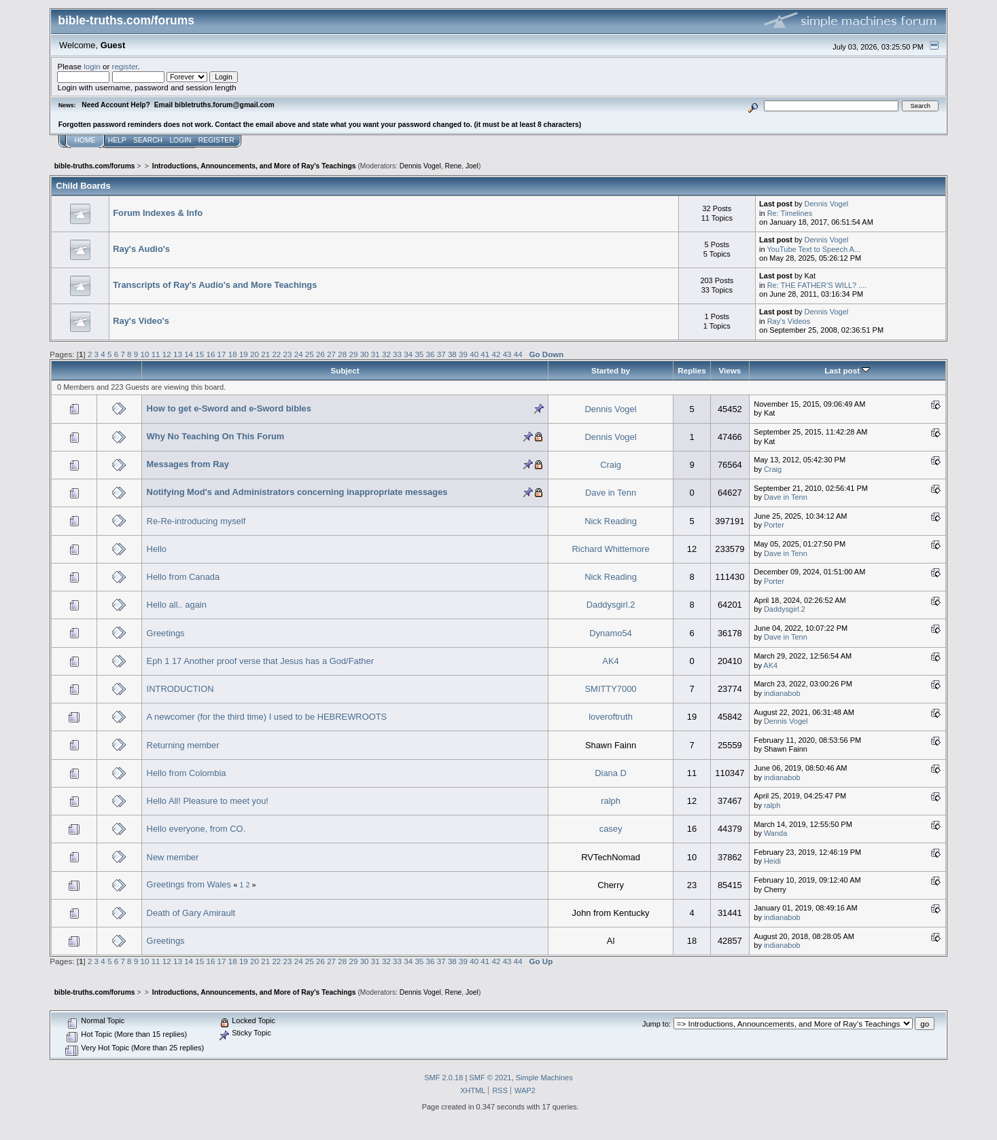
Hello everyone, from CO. (196, 829)
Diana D (611, 773)
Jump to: (656, 1024)
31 (375, 354)
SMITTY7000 (611, 689)
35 (419, 354)
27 (331, 354)
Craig (610, 465)
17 (221, 354)
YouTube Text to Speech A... (813, 249)
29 (353, 354)
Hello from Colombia (186, 773)
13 (177, 354)
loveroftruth (611, 717)
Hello (157, 549)
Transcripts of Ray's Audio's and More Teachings (215, 285)
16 (210, 354)
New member (173, 857)
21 (265, 354)
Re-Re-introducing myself (196, 521)
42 (496, 354)
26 (320, 354)
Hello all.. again (177, 605)
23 (287, 354)
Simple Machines (544, 1077)
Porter (774, 525)
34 (408, 354)
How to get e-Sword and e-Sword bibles (229, 408)
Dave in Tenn (610, 493)
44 (518, 354)
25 (309, 354)
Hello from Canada (183, 577)
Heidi (772, 861)
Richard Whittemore (611, 549)
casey (611, 829)
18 (232, 354)
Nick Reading (610, 521)
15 (199, 354)
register (125, 66)
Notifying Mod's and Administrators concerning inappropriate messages (297, 492)
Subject (345, 370)
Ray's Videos (788, 321)
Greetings (166, 633)
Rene (452, 166)
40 (474, 354)
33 (397, 354)
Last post (847, 370)
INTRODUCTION (180, 689)
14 (188, 354)
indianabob (782, 693)
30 (364, 354)
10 (145, 354)
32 (386, 354)
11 (156, 354)
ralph (610, 801)
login (92, 66)
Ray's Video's (141, 321)
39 (463, 354)
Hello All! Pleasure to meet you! (207, 801)
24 (298, 354)
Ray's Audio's (141, 249)
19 (243, 354)
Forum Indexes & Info (158, 213)
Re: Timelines (789, 213)
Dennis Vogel (420, 166)
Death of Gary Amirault (191, 913)
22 (276, 354)
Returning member (183, 745)
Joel (472, 166)
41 (484, 354)
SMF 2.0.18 (443, 1077)
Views (729, 370)
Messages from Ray (188, 464)
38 (452, 354)
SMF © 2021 (490, 1077)
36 (430, 354)
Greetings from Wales (189, 884)
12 (166, 354)
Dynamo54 (610, 633)
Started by (610, 370)
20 (254, 354)
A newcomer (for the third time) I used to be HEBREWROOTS (267, 717)
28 (342, 354)
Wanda (775, 833)
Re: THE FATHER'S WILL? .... (817, 285)
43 (507, 354)
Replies (691, 370)
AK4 (610, 661)
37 (441, 354)
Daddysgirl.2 (611, 605)
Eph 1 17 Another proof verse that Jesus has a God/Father (260, 661)
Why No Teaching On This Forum (216, 436)
